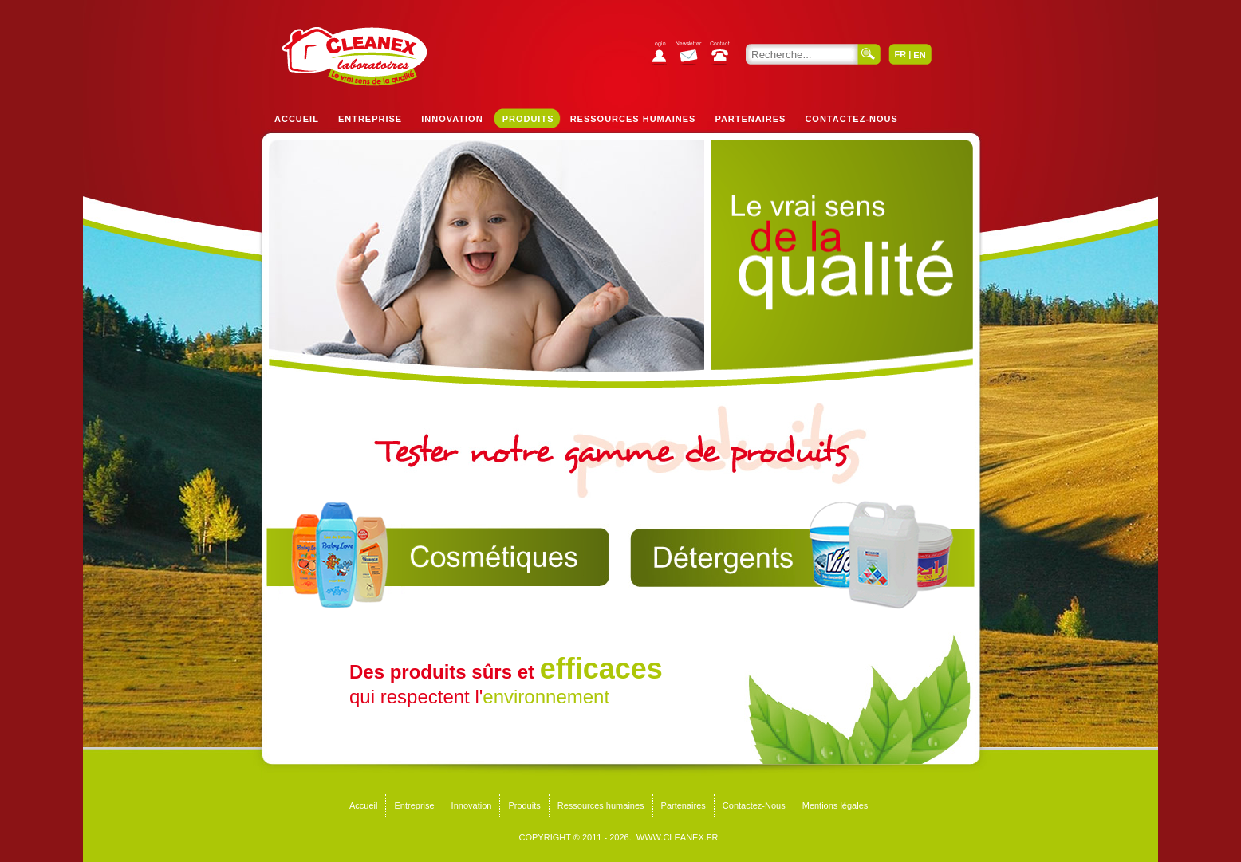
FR (900, 54)
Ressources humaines (633, 119)
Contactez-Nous (851, 119)
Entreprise (370, 119)
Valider (869, 54)
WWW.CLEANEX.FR (677, 837)
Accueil (296, 119)
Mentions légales (835, 805)
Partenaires (750, 119)
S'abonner (693, 55)
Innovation (452, 119)
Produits (528, 119)
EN (919, 55)
